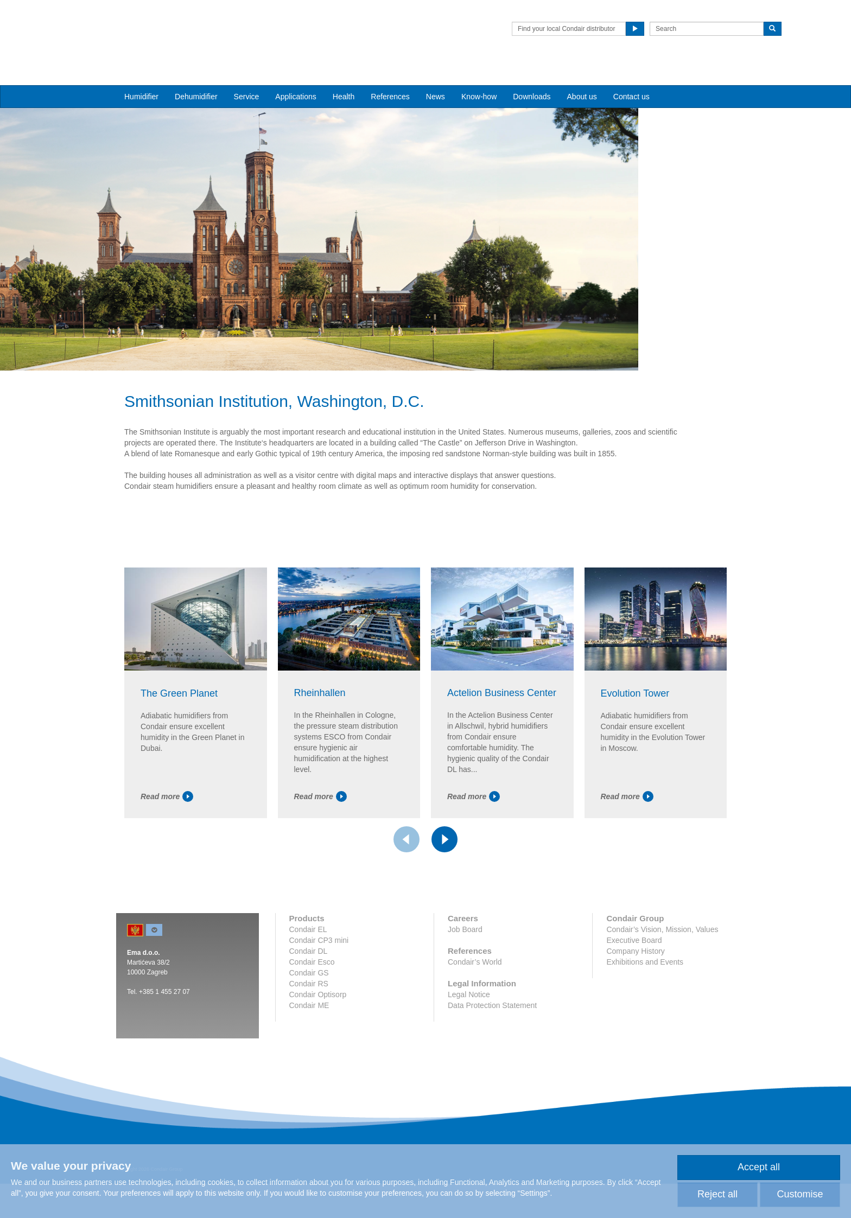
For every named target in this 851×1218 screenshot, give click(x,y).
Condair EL (308, 996)
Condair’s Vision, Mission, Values (662, 996)
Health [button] (343, 76)
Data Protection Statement (492, 1072)
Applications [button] (295, 76)
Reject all (717, 1194)
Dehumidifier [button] (196, 76)
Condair (178, 24)
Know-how (479, 76)
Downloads (531, 76)
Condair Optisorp (318, 1061)
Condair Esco (312, 1029)
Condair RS (308, 1051)
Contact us (631, 76)
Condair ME (309, 1072)
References (390, 76)
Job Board (465, 996)
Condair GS (309, 1040)
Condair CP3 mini (319, 1007)
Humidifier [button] (141, 76)
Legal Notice (469, 1061)
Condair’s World (475, 1029)
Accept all (759, 1167)
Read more (167, 864)
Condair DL (308, 1018)
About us (582, 76)
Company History (635, 1018)
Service (246, 76)
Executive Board (634, 1007)
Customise (800, 1194)
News (435, 76)
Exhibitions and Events (644, 1029)
